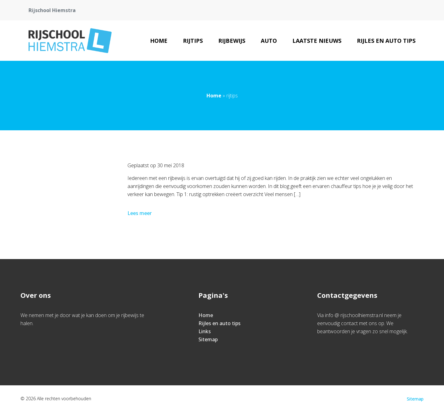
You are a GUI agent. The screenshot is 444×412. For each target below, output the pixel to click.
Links (204, 331)
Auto (269, 40)
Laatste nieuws (316, 40)
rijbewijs (231, 40)
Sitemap (208, 339)
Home (158, 40)
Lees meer (140, 213)
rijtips (193, 40)
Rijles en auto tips (386, 40)
